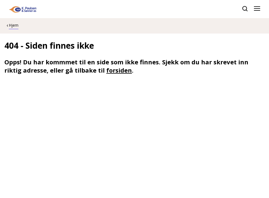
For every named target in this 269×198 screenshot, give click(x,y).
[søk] (245, 9)
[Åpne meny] (257, 9)
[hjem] (22, 9)
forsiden (119, 70)
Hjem (13, 25)
